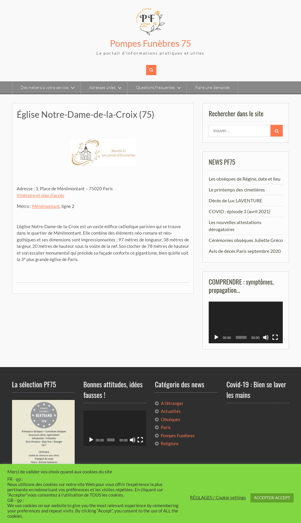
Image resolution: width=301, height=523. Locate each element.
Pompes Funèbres (178, 435)
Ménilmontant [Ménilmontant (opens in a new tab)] (46, 206)
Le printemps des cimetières (237, 189)
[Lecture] (216, 337)
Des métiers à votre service (44, 87)
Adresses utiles (102, 87)
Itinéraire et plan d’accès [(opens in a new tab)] (40, 195)
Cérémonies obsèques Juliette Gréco (246, 240)
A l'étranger (172, 403)
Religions (170, 443)
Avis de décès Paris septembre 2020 (245, 251)
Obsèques (170, 419)
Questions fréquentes (155, 87)
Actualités (171, 411)
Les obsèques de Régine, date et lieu (244, 178)
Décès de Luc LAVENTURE (235, 200)
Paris (166, 427)
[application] (246, 322)
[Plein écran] (275, 337)
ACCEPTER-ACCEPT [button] (272, 497)
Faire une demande (212, 87)
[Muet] (266, 337)
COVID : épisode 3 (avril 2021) (239, 211)
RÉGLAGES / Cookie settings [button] (218, 497)
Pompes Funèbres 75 (150, 43)
